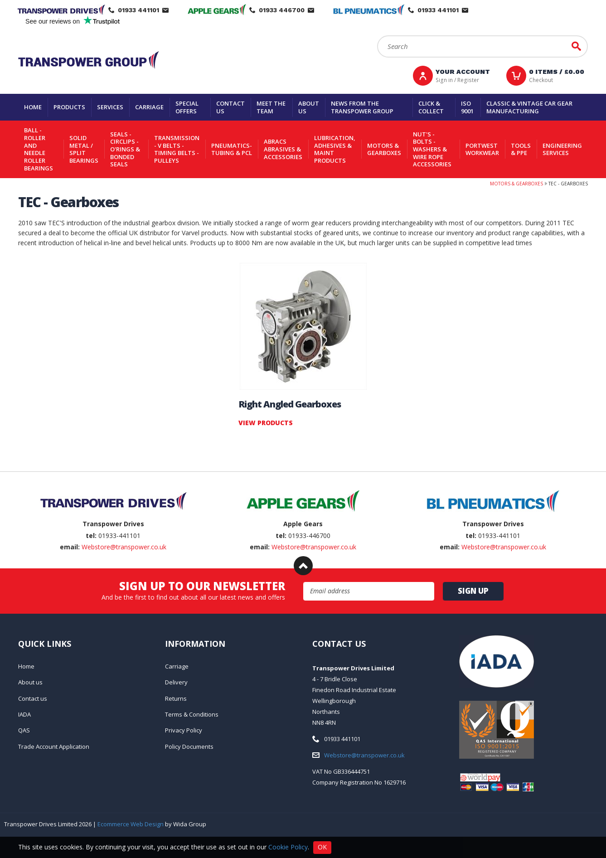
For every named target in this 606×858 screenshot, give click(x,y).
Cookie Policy (288, 846)
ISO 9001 (467, 107)
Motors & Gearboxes (384, 149)
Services (110, 107)
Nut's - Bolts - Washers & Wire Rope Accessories (432, 149)
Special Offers (187, 107)
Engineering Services (562, 149)
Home (33, 107)
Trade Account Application (53, 746)
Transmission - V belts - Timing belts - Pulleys (176, 149)
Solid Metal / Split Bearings (83, 149)
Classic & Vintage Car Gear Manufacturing (529, 107)
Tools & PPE (521, 149)
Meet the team (271, 107)
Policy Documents (189, 746)
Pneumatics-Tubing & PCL (231, 149)
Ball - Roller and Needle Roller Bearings (38, 149)
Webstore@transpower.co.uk (124, 547)
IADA (24, 714)
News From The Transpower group (362, 107)
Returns (176, 698)
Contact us (230, 107)
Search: (377, 35)
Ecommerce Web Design (130, 824)
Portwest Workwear (482, 149)
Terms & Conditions (191, 714)
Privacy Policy (183, 730)
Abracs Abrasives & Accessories (283, 148)
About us (308, 107)
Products (69, 107)
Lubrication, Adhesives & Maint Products (334, 149)
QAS (24, 730)
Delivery (176, 682)
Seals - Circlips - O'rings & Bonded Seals (125, 149)
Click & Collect (431, 107)
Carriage (149, 107)
